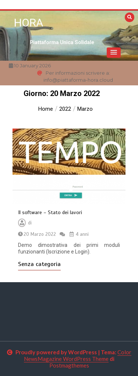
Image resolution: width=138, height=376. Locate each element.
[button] (114, 52)
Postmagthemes (69, 365)
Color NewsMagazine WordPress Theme (77, 355)
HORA (28, 22)
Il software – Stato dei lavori (50, 212)
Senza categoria (39, 264)
